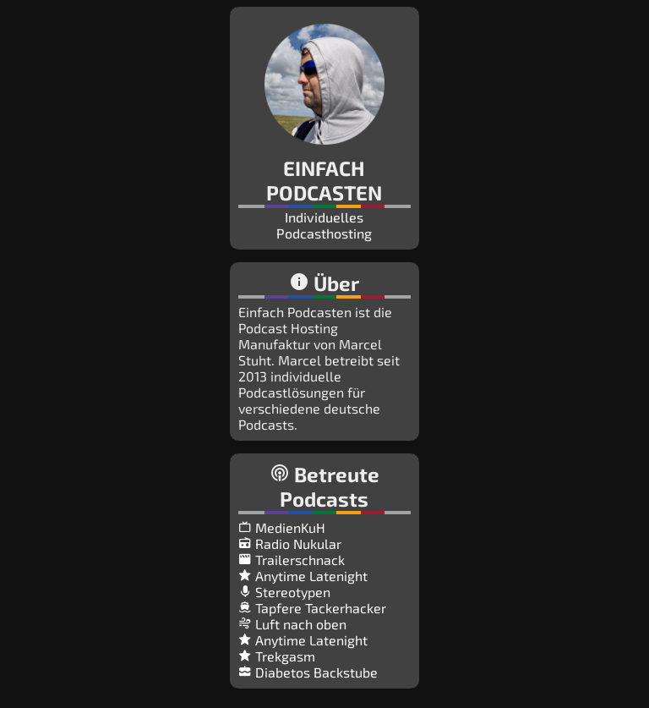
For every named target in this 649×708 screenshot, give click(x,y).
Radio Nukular (289, 543)
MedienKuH (281, 527)
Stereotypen (284, 592)
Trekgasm (276, 656)
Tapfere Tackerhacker (312, 608)
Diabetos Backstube (308, 672)
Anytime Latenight (303, 576)
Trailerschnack (291, 560)
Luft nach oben (292, 624)
